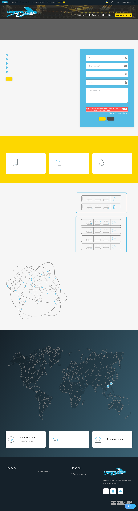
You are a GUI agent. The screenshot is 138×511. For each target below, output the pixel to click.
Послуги (94, 15)
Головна (79, 15)
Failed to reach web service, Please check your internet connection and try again (105, 109)
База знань (44, 471)
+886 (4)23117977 (129, 2)
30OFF (61, 2)
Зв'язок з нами (78, 474)
